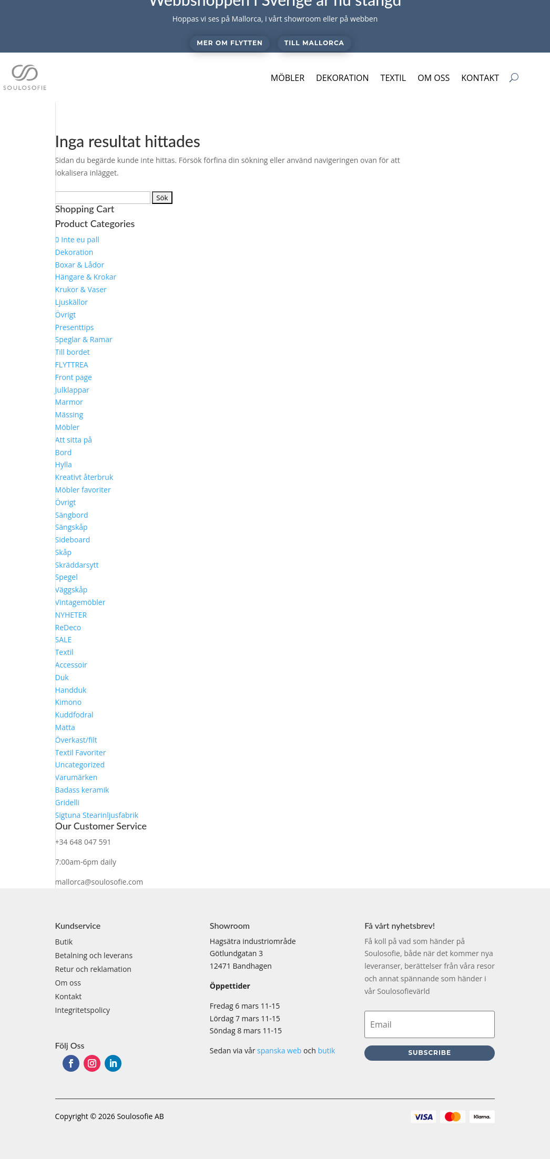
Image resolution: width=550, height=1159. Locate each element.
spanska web (279, 1050)
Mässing (69, 414)
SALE (63, 639)
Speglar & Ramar (84, 339)
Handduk (71, 690)
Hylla (63, 464)
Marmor (69, 402)
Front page (73, 377)
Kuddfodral (74, 715)
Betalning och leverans (94, 955)
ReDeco (68, 627)
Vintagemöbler (80, 602)
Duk (62, 677)
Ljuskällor (71, 302)
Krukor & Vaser (81, 289)
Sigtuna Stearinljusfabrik (97, 815)
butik (326, 1050)
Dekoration (342, 78)
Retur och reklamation (93, 969)
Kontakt (480, 78)
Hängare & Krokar (86, 277)
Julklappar (72, 390)
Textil (393, 78)
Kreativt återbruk (84, 477)
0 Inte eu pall (77, 239)
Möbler (287, 78)
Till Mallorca (314, 43)
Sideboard (72, 540)
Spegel (66, 577)
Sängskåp (71, 527)
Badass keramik (82, 790)
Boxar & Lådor (80, 265)
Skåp (63, 552)
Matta (65, 727)
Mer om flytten (229, 43)
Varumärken (76, 777)
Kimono (68, 702)
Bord (63, 452)
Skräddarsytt (77, 565)
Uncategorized (80, 765)
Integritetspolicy (82, 1010)
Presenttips (74, 327)
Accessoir (71, 665)
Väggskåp (71, 589)
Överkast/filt (76, 740)
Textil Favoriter (80, 752)
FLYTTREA (71, 365)
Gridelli (67, 802)
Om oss (433, 78)
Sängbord (71, 515)
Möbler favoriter (83, 490)
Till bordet (72, 352)
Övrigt (65, 315)
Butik (64, 942)
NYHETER (71, 615)
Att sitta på (73, 440)
